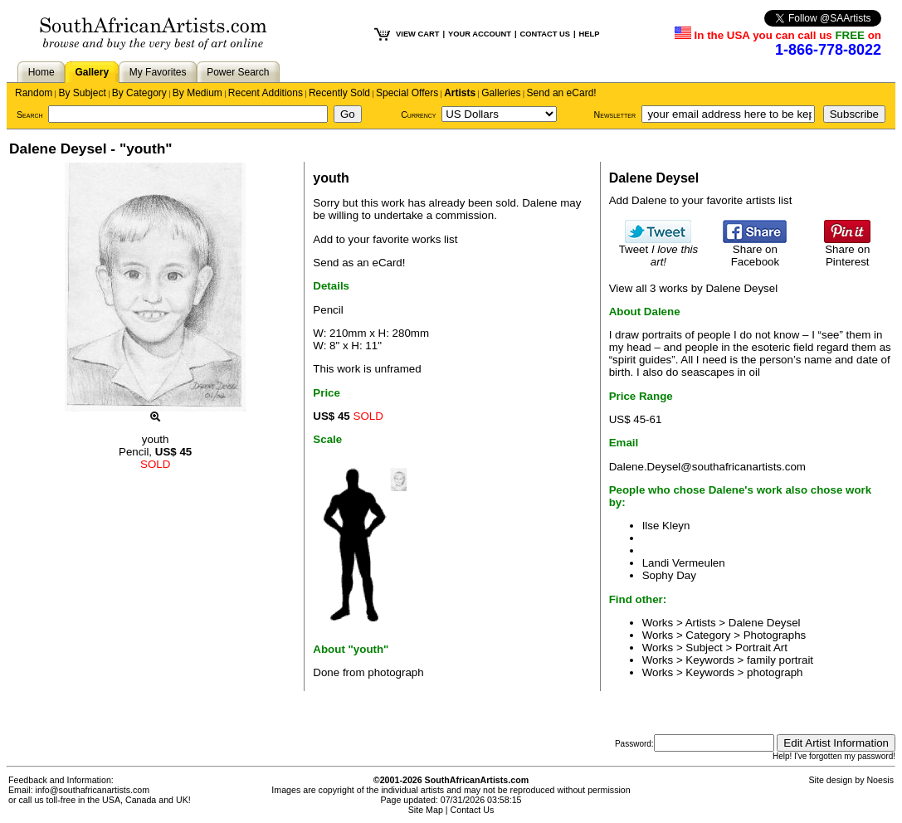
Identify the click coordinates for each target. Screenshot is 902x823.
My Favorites (158, 72)
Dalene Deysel (765, 622)
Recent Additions (265, 93)
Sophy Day (669, 575)
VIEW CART (417, 34)
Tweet (659, 250)
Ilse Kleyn (666, 525)
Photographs (775, 635)
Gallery (92, 72)
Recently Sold (339, 93)
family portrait (780, 660)
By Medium (197, 93)
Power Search (238, 72)
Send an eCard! (562, 93)
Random (33, 93)
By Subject (81, 93)
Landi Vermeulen (683, 563)
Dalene (539, 203)
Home (41, 72)
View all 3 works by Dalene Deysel (693, 288)
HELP (589, 34)
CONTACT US (545, 34)
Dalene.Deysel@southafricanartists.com (707, 466)
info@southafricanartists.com (93, 790)
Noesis (880, 780)
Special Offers (407, 93)
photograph (774, 672)
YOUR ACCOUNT (479, 34)
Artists (459, 93)
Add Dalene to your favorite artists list (700, 200)
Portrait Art (761, 647)
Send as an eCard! (359, 262)
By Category (139, 93)
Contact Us (473, 810)
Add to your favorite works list (385, 239)
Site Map (425, 810)
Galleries (500, 93)
